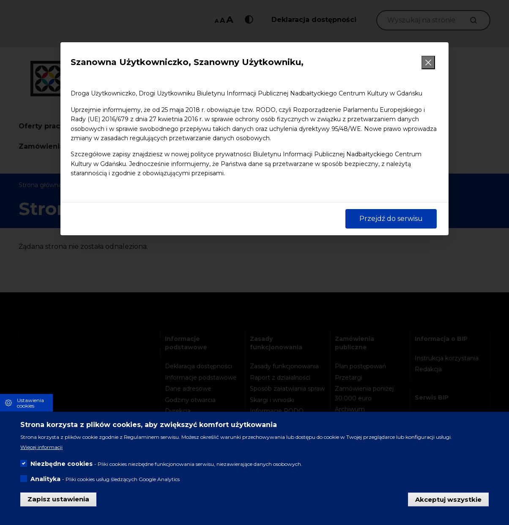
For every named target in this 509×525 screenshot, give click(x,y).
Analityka (45, 480)
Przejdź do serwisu (391, 219)
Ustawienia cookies (30, 404)
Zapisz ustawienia (58, 500)
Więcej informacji (41, 448)
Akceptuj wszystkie (448, 500)
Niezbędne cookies (61, 465)
